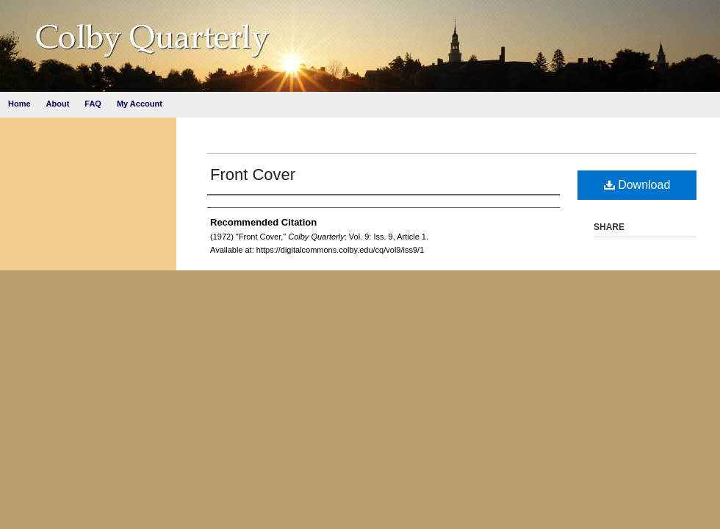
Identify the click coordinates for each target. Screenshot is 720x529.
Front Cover (252, 174)
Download (637, 185)
